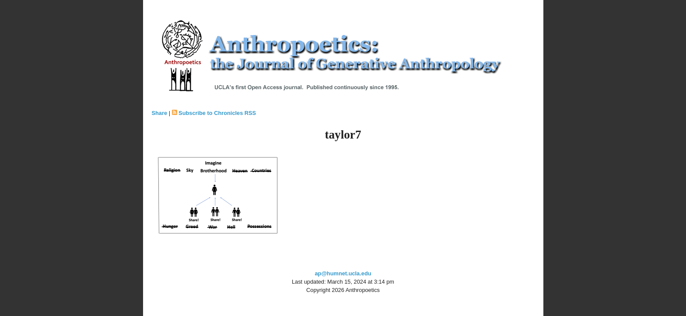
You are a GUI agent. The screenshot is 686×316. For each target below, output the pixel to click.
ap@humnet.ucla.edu (343, 273)
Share (160, 113)
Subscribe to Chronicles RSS (217, 113)
